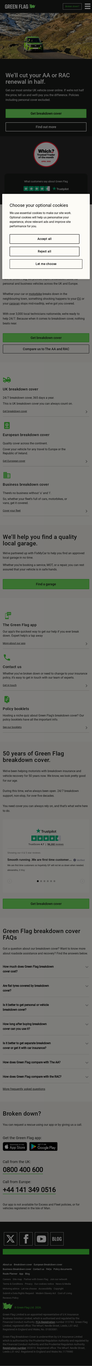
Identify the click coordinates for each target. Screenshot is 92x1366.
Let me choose (46, 264)
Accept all (44, 238)
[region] (46, 236)
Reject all (44, 251)
